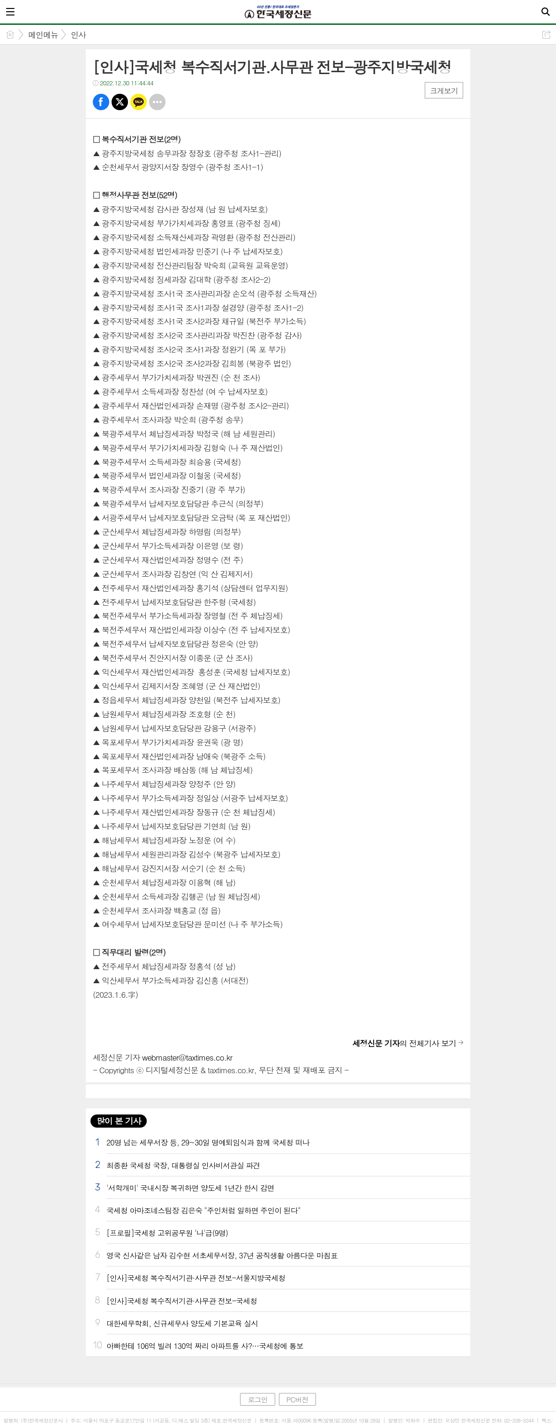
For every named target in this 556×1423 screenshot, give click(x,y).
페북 (101, 102)
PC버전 (297, 1399)
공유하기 (546, 34)
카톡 (138, 102)
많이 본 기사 (119, 1121)
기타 (157, 102)
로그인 (257, 1399)
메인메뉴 (43, 34)
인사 (78, 34)
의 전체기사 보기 (404, 1043)
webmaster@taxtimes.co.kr (187, 1057)
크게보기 (444, 90)
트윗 (120, 102)
